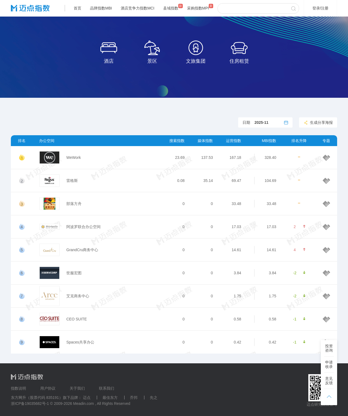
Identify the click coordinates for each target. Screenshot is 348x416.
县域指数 (170, 8)
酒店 (108, 51)
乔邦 (134, 397)
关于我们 (77, 388)
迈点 (87, 397)
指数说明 (18, 388)
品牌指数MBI (101, 8)
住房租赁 (239, 51)
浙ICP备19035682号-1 (30, 403)
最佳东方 (110, 397)
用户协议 (47, 388)
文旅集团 (196, 51)
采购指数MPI (198, 8)
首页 (77, 8)
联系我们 (106, 388)
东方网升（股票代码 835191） (37, 397)
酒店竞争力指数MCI (137, 8)
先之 (153, 397)
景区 (152, 51)
